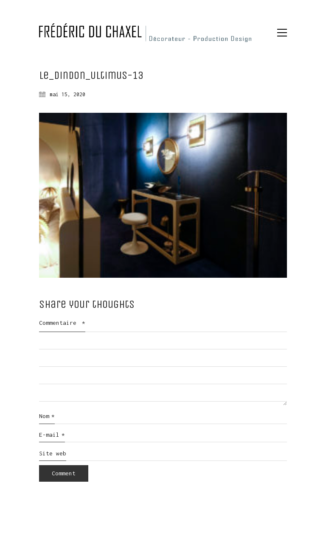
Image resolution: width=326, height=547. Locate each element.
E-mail (52, 435)
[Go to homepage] (145, 32)
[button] (282, 33)
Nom (47, 416)
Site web (52, 453)
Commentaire (62, 322)
